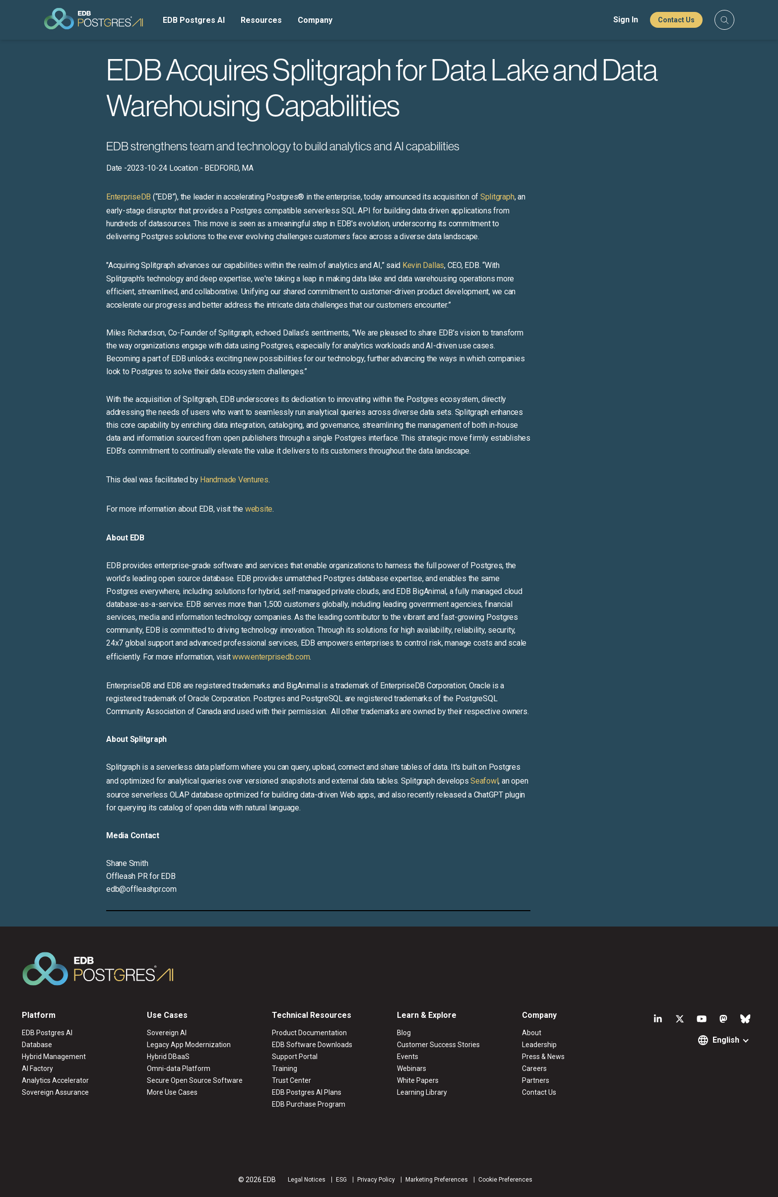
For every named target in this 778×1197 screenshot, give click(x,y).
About (531, 1033)
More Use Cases (172, 1092)
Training (284, 1068)
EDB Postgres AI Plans (306, 1092)
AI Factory (37, 1068)
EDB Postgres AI (194, 20)
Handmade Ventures (234, 479)
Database (37, 1045)
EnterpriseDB (128, 196)
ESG (341, 1179)
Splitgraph (497, 196)
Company (315, 20)
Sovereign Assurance (55, 1092)
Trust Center (291, 1080)
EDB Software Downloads (312, 1045)
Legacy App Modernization (189, 1045)
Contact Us (676, 20)
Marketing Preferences (436, 1179)
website (258, 509)
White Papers (418, 1080)
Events (407, 1057)
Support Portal (295, 1057)
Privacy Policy (376, 1179)
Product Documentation (309, 1033)
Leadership (539, 1045)
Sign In (625, 19)
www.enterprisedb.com (270, 657)
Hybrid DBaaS (168, 1057)
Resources (261, 20)
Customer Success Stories (438, 1045)
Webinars (411, 1068)
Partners (535, 1080)
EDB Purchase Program (308, 1104)
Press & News (543, 1057)
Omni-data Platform (178, 1068)
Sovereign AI (167, 1033)
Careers (534, 1068)
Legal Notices (306, 1179)
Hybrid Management (54, 1057)
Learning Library (422, 1092)
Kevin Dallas (423, 265)
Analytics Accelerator (55, 1080)
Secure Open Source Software (195, 1080)
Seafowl (484, 781)
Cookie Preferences (505, 1179)
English (726, 1040)
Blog (404, 1033)
